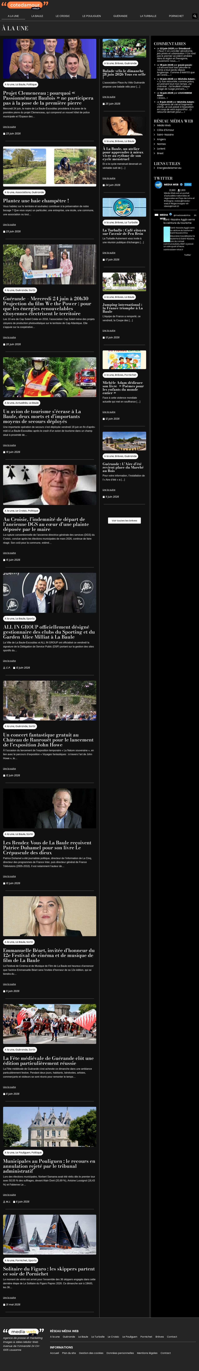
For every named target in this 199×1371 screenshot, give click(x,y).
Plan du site (69, 1358)
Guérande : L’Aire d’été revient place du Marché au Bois (123, 467)
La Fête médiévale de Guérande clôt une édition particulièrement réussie (46, 1065)
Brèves (119, 63)
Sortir (32, 295)
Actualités (21, 408)
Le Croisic (63, 16)
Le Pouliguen (91, 16)
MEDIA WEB (164, 216)
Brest (160, 153)
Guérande (120, 16)
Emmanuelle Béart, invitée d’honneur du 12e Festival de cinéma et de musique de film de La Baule (47, 960)
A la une (13, 16)
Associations (23, 197)
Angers (161, 139)
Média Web (164, 125)
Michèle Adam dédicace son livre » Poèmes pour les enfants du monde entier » (123, 388)
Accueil (54, 1358)
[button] (194, 16)
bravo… (162, 97)
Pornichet (176, 16)
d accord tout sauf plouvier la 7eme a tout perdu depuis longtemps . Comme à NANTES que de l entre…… (176, 71)
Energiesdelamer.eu (169, 168)
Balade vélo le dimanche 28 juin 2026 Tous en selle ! (124, 74)
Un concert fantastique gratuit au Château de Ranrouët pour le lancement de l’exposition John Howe (47, 744)
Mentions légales (147, 1358)
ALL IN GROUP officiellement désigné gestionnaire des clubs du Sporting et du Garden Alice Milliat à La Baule (48, 637)
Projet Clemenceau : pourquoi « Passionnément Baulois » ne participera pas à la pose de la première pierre (40, 100)
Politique (31, 84)
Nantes (161, 144)
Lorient (161, 148)
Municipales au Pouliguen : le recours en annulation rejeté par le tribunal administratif (47, 1171)
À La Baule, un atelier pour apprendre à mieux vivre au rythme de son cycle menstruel (123, 154)
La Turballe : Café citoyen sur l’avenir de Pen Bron (124, 232)
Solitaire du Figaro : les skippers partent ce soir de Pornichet (41, 1276)
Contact (172, 1341)
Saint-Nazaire (165, 134)
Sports (30, 623)
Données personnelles (120, 1358)
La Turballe (148, 16)
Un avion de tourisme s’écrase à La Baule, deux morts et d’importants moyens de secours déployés (43, 421)
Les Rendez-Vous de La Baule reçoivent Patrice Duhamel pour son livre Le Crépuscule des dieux (49, 852)
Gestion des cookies (91, 1358)
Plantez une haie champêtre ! (37, 205)
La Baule (37, 16)
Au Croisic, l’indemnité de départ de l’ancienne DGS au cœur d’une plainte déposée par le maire (48, 529)
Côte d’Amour (165, 130)
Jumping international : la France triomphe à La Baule (123, 308)
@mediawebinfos (182, 215)
